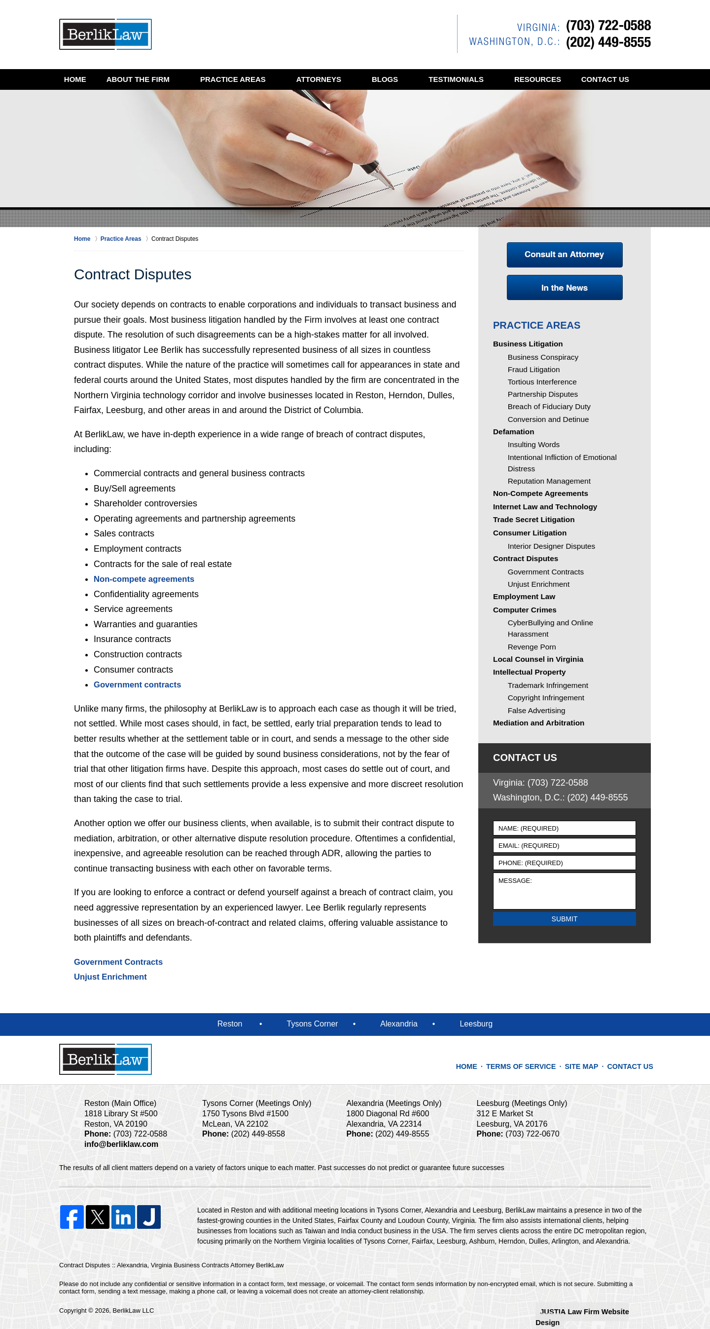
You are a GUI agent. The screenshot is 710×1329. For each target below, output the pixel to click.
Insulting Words (531, 457)
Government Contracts (122, 962)
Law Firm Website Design (598, 1311)
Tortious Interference (538, 385)
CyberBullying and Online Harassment (565, 654)
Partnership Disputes (539, 399)
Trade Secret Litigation (530, 532)
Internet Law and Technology (540, 516)
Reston (230, 1024)
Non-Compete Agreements (536, 500)
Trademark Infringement (544, 715)
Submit (565, 953)
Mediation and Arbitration (534, 757)
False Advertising (533, 742)
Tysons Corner (312, 1024)
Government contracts (141, 684)
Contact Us (98, 100)
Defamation (512, 442)
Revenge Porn (529, 668)
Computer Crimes (522, 640)
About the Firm (158, 79)
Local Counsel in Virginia (534, 683)
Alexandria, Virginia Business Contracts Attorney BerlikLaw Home (105, 34)
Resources (558, 79)
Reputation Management (545, 485)
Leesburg (476, 1024)
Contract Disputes (523, 579)
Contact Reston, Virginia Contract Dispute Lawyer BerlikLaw (554, 34)
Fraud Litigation (531, 372)
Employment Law (521, 623)
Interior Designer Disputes (547, 564)
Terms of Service (531, 1061)
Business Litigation (525, 343)
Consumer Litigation (526, 549)
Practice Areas (253, 79)
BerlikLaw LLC (133, 1310)
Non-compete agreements (148, 579)
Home (85, 79)
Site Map (586, 1061)
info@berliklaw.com (118, 1144)
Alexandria (399, 1024)
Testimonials (477, 79)
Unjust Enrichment (113, 977)
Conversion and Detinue (544, 427)
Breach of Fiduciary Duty (545, 413)
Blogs (405, 79)
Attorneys (339, 79)
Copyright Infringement (542, 728)
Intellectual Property (526, 700)
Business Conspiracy (539, 358)
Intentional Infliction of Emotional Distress (570, 471)
